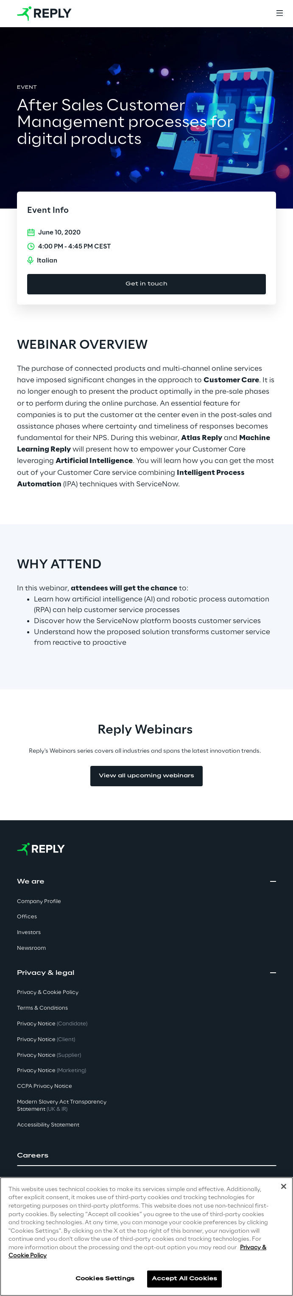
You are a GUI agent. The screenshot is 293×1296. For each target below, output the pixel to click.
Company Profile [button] (39, 901)
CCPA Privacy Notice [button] (44, 1086)
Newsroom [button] (31, 948)
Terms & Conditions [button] (42, 1008)
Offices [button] (27, 917)
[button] (146, 1156)
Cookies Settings (104, 1279)
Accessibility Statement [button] (48, 1125)
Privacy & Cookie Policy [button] (47, 992)
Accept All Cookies (184, 1279)
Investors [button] (29, 932)
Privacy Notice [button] (52, 1024)
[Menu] (279, 13)
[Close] (283, 1186)
